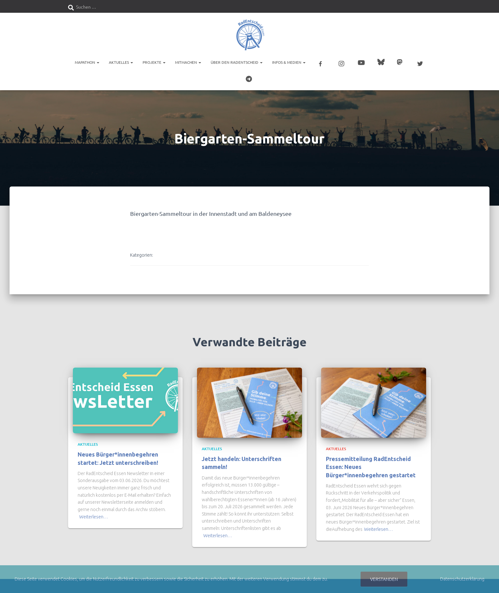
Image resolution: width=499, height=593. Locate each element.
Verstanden (384, 579)
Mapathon (87, 62)
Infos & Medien (289, 62)
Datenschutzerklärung (462, 579)
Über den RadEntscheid (237, 62)
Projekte (154, 62)
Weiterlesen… (93, 515)
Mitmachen (188, 62)
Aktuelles (121, 62)
